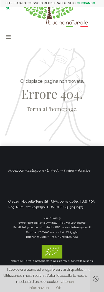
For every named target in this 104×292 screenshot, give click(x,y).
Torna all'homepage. (52, 108)
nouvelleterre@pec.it (76, 227)
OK (58, 288)
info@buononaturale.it (37, 227)
